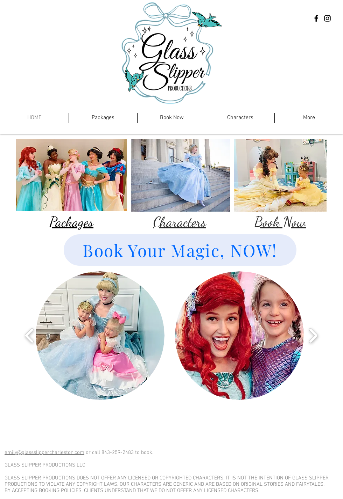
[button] (100, 335)
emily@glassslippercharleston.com (44, 452)
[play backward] (29, 335)
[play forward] (313, 335)
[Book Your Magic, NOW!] (180, 250)
